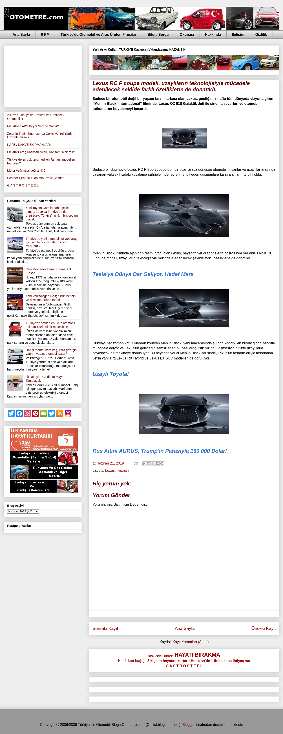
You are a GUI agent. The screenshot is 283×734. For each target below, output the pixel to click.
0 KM (45, 34)
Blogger (188, 725)
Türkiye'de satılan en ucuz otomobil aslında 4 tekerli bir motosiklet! (50, 325)
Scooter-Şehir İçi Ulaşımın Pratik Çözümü (36, 178)
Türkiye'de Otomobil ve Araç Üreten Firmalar (99, 34)
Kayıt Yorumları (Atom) (190, 642)
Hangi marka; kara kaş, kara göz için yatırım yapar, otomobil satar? (51, 352)
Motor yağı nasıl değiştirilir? (26, 170)
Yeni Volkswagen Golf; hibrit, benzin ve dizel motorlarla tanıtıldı (51, 298)
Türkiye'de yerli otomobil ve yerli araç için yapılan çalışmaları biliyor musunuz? (51, 242)
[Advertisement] (42, 75)
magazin (123, 470)
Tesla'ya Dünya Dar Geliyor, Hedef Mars (143, 274)
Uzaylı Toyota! (111, 374)
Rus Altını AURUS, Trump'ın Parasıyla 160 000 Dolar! (160, 451)
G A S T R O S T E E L (23, 185)
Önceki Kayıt (263, 628)
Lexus (110, 470)
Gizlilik (261, 34)
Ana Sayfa (21, 34)
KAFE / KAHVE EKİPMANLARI (29, 144)
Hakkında (213, 34)
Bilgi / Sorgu (158, 34)
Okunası (187, 34)
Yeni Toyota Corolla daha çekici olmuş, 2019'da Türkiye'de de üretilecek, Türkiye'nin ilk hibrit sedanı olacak (52, 213)
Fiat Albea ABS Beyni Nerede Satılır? (33, 126)
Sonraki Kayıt (105, 628)
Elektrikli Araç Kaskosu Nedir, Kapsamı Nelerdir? (41, 152)
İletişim (238, 34)
